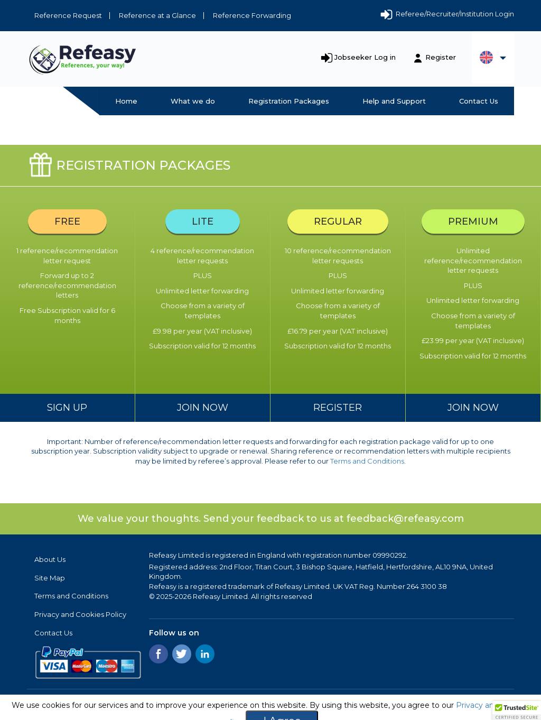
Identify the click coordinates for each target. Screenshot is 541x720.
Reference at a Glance (157, 15)
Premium (473, 221)
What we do (193, 101)
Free (67, 221)
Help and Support (394, 101)
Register (440, 57)
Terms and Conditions (367, 461)
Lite (202, 221)
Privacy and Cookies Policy (80, 614)
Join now (473, 407)
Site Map (49, 578)
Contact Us (478, 101)
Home (126, 101)
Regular (338, 221)
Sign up (67, 407)
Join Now (202, 407)
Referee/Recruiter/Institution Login (446, 14)
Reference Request (68, 15)
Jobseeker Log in (365, 57)
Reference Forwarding (252, 15)
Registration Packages (288, 101)
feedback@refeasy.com (405, 518)
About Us (50, 559)
